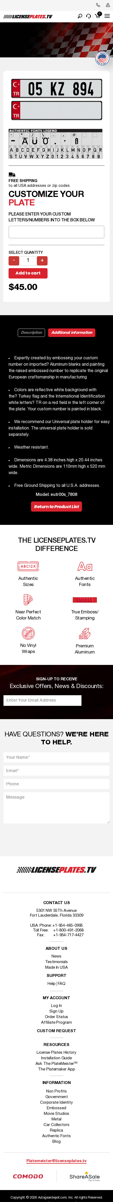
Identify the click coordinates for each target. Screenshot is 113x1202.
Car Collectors (56, 1125)
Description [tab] (31, 333)
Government (56, 1097)
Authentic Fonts (56, 1136)
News (56, 956)
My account (56, 998)
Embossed (56, 1108)
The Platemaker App (56, 1069)
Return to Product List (56, 507)
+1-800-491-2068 (68, 930)
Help (52, 984)
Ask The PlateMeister (57, 1064)
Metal (56, 1119)
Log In (56, 1006)
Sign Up (56, 1011)
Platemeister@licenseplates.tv (56, 1161)
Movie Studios (56, 1114)
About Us (56, 949)
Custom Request (56, 1031)
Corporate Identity (56, 1102)
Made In (56, 967)
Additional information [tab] (71, 333)
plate (21, 203)
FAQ (61, 984)
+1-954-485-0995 (67, 925)
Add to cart (28, 273)
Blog (56, 1142)
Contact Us (56, 903)
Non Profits (56, 1091)
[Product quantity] (28, 260)
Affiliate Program (56, 1022)
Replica (56, 1130)
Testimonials (56, 962)
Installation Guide (56, 1058)
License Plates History (56, 1053)
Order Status (56, 1017)
